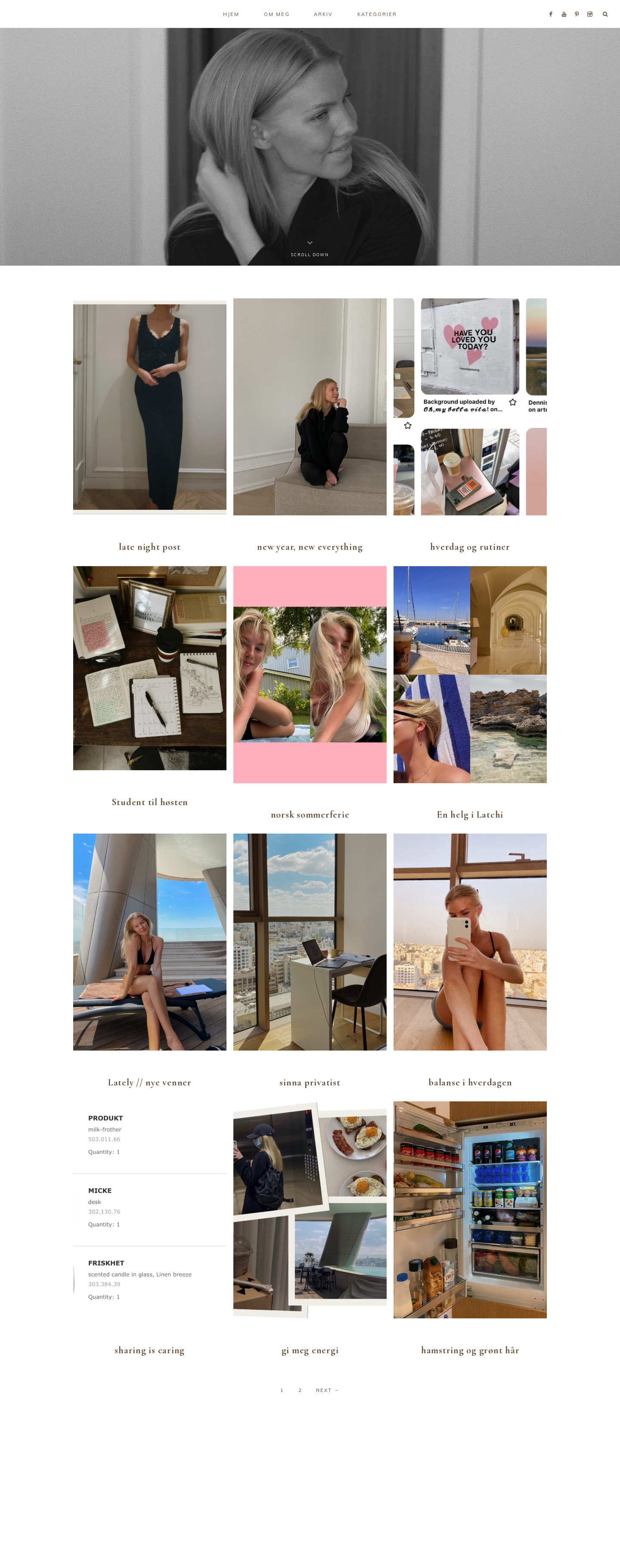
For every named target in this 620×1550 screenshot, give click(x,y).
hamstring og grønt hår (470, 1350)
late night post (149, 546)
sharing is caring (150, 1350)
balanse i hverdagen (470, 1082)
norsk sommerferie (310, 814)
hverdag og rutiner (470, 546)
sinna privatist (309, 1082)
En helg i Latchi (470, 814)
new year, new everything (310, 546)
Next (328, 1390)
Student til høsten (150, 802)
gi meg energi (310, 1350)
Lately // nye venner (150, 1082)
